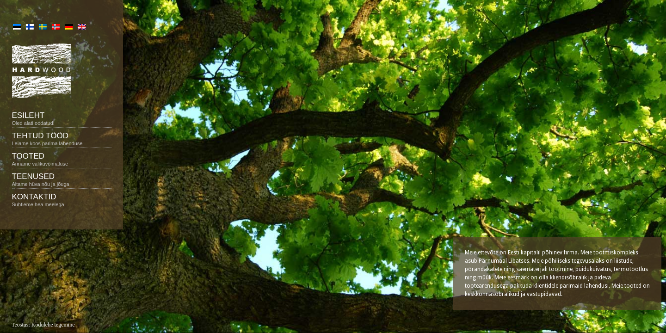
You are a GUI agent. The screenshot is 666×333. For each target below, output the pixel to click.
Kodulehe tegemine (53, 324)
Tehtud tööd (61, 138)
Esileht (61, 118)
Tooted (61, 159)
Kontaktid (61, 199)
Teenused (61, 179)
